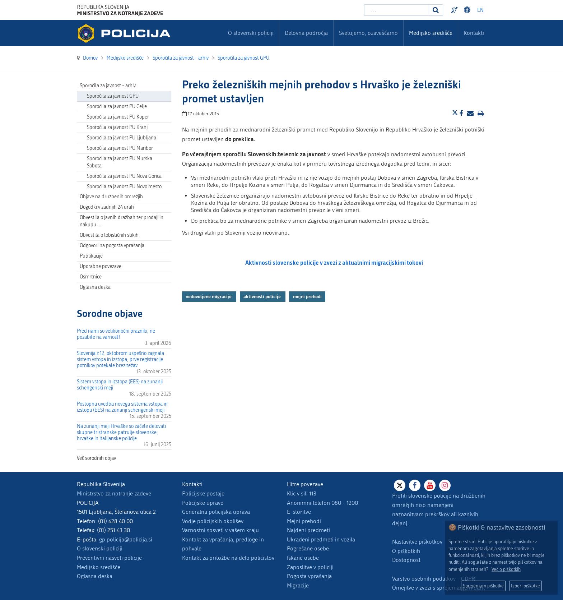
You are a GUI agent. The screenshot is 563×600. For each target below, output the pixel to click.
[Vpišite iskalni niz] (396, 10)
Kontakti (474, 32)
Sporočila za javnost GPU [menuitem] (113, 96)
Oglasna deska (95, 287)
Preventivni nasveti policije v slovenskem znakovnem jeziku (455, 10)
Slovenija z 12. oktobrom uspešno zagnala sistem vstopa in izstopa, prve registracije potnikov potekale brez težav (120, 359)
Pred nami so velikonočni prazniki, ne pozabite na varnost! (116, 334)
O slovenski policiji (99, 548)
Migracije (298, 585)
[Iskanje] (436, 10)
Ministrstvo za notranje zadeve (114, 493)
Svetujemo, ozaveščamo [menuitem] (368, 32)
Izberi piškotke (525, 586)
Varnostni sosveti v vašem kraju (220, 530)
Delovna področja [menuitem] (306, 32)
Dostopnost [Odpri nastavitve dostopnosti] (468, 10)
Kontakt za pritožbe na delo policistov (228, 557)
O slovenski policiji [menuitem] (251, 32)
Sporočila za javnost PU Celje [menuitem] (117, 106)
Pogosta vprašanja (309, 576)
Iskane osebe (303, 557)
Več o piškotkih (506, 569)
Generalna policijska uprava (216, 511)
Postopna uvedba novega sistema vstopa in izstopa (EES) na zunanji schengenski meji (122, 407)
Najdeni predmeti (308, 530)
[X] (399, 485)
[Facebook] (414, 485)
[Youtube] (430, 485)
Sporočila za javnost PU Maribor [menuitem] (120, 148)
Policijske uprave (202, 502)
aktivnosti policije (262, 296)
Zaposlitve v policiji (310, 567)
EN (480, 10)
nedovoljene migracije (209, 296)
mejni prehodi (307, 296)
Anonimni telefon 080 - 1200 (322, 502)
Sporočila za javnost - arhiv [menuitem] (108, 86)
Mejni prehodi (304, 521)
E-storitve (299, 511)
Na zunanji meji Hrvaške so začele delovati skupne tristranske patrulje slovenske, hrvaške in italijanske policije (121, 432)
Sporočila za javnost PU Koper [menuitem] (118, 117)
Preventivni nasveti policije (109, 557)
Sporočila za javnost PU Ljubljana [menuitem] (121, 138)
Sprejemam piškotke (483, 586)
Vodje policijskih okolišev (212, 521)
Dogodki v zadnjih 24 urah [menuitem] (107, 207)
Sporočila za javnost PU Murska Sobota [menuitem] (119, 162)
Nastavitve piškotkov (417, 541)
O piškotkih (406, 551)
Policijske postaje (203, 493)
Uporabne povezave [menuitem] (100, 266)
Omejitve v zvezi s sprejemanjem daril (438, 587)
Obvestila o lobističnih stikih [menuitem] (109, 235)
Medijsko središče (98, 567)
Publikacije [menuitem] (91, 256)
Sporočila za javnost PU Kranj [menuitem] (117, 127)
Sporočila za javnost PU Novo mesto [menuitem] (124, 187)
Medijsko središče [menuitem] (430, 32)
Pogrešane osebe (308, 548)
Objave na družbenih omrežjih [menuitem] (111, 197)
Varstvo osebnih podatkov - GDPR (433, 578)
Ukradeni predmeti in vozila (321, 539)
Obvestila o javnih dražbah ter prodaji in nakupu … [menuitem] (121, 221)
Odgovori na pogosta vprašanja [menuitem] (112, 246)
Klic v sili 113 (301, 493)
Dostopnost (406, 560)
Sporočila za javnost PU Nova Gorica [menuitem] (124, 176)
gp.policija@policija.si (125, 539)
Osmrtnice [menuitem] (91, 277)
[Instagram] (445, 485)
